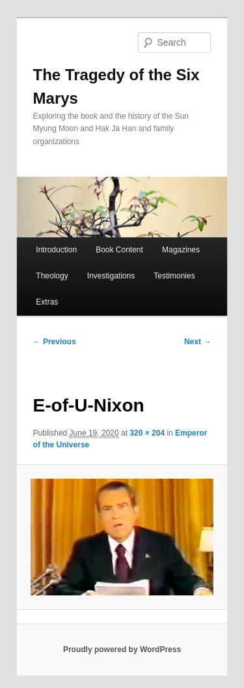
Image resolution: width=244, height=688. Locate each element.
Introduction (56, 249)
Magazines (181, 249)
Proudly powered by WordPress (122, 649)
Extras (47, 302)
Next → (197, 341)
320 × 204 (147, 433)
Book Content (119, 249)
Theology (52, 275)
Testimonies (174, 275)
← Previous (54, 341)
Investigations (111, 275)
